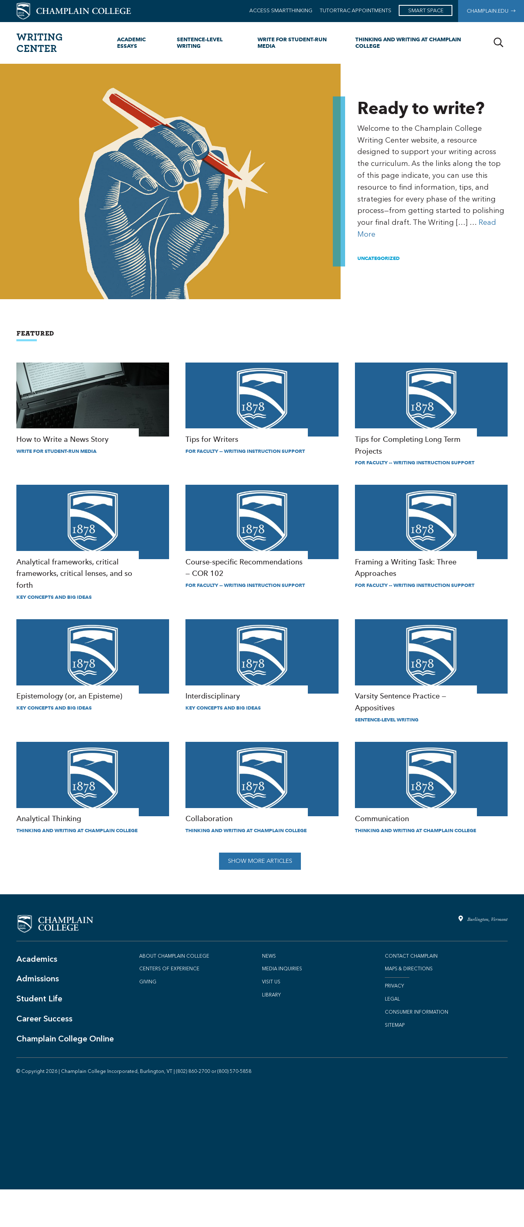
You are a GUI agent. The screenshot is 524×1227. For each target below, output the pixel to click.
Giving (147, 1019)
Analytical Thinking (92, 816)
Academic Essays (131, 42)
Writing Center (39, 42)
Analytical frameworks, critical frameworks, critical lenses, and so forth (92, 552)
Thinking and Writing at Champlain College (408, 42)
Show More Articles (260, 898)
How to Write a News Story (92, 409)
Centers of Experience (169, 1006)
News (269, 993)
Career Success (44, 1056)
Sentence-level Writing (200, 42)
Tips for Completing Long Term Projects (431, 415)
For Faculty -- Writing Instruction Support (245, 460)
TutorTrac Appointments (355, 10)
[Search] (498, 43)
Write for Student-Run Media (292, 42)
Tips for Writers (261, 409)
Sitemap (394, 1063)
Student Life (39, 1036)
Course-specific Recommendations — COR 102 (261, 546)
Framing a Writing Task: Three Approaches (431, 546)
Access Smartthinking (280, 10)
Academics (36, 996)
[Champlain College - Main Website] (73, 10)
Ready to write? (432, 181)
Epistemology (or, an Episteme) (92, 684)
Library (271, 1032)
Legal (392, 1036)
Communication (431, 816)
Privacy (394, 1023)
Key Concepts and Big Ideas (54, 616)
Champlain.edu (491, 11)
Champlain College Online (65, 1076)
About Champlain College (174, 993)
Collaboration (261, 816)
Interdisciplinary (261, 684)
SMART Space (425, 10)
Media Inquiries (282, 1006)
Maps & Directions (409, 1006)
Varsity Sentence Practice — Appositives (431, 690)
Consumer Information (416, 1049)
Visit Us (271, 1019)
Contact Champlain (411, 993)
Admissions (37, 1016)
